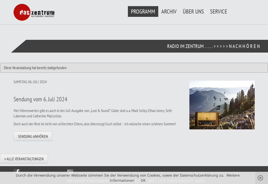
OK (143, 180)
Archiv (169, 11)
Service (218, 11)
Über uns (193, 11)
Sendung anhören (33, 136)
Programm (143, 11)
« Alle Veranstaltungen (24, 158)
